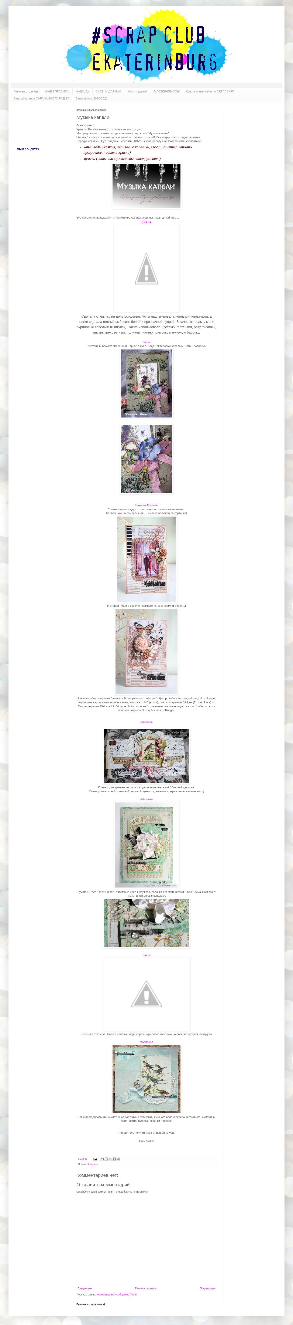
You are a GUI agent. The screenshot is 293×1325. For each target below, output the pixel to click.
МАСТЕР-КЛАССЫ (167, 91)
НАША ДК (82, 91)
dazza (146, 955)
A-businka (146, 799)
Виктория (146, 722)
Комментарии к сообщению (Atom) (117, 1294)
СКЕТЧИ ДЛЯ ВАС (108, 91)
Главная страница (26, 91)
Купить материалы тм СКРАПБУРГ (210, 91)
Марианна (146, 1042)
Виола (146, 342)
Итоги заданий (138, 91)
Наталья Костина (146, 505)
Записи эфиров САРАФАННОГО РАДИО (41, 98)
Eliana (146, 222)
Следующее (84, 1288)
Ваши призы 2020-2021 (92, 98)
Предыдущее (208, 1288)
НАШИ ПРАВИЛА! (57, 91)
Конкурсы (92, 1164)
